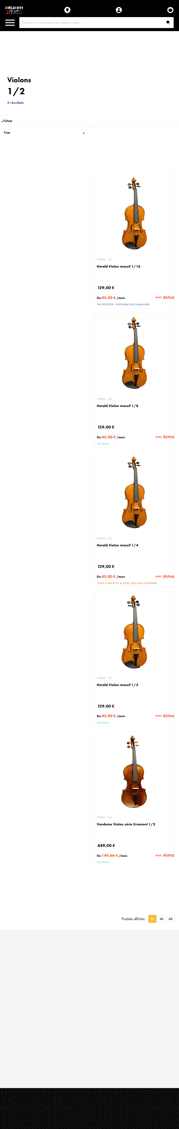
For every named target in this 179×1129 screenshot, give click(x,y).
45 (161, 919)
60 (170, 919)
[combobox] (96, 22)
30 (152, 919)
